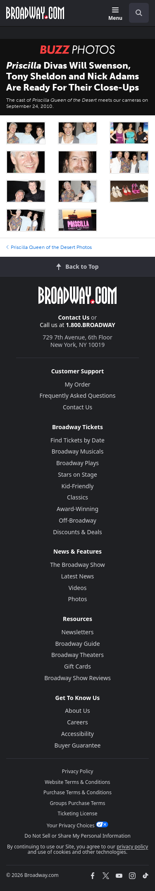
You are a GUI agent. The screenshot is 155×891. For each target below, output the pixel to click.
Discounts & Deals (77, 532)
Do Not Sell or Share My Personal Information (77, 835)
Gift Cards (77, 666)
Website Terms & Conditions (77, 782)
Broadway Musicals (78, 451)
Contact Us (74, 317)
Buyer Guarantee (78, 745)
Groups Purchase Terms (77, 803)
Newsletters (78, 632)
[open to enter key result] (139, 13)
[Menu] (115, 14)
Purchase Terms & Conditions (77, 792)
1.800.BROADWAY (90, 325)
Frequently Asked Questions (78, 395)
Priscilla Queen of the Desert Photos (49, 247)
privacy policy (132, 846)
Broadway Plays (77, 463)
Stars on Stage (77, 474)
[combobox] (135, 13)
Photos (77, 599)
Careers (77, 722)
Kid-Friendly (78, 486)
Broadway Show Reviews (77, 678)
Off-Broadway (77, 520)
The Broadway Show (77, 565)
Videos (78, 588)
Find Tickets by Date (77, 440)
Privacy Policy (77, 771)
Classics (77, 497)
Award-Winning (77, 509)
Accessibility (77, 734)
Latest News (77, 576)
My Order (77, 384)
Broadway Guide (77, 643)
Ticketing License (78, 813)
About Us (77, 710)
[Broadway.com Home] (35, 13)
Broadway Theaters (77, 655)
